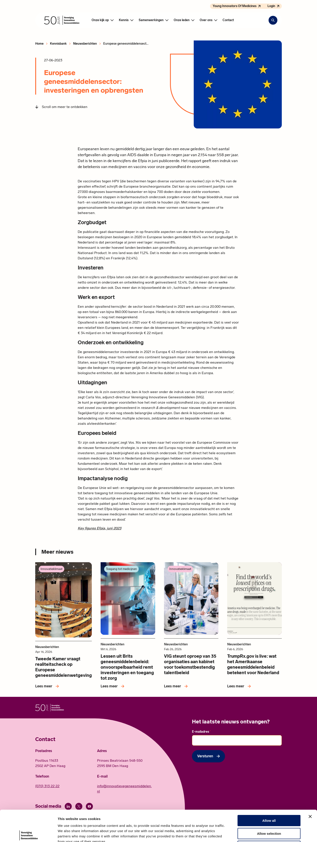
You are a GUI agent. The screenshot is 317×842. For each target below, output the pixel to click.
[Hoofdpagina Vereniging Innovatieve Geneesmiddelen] (61, 20)
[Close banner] (310, 784)
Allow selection (269, 801)
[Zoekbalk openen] (273, 20)
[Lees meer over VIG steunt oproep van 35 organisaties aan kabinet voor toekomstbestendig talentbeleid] (176, 686)
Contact (228, 20)
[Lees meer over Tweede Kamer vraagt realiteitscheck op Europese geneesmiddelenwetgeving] (48, 686)
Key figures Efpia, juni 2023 (99, 528)
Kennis (124, 20)
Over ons (206, 20)
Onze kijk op (100, 20)
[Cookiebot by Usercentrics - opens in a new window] (28, 833)
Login (271, 6)
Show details (231, 833)
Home (39, 44)
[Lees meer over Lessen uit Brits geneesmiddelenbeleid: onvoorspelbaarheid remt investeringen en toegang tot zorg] (113, 686)
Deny (269, 814)
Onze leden (182, 20)
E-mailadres (201, 732)
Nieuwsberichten (85, 44)
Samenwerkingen (151, 20)
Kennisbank (58, 44)
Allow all (269, 788)
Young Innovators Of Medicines (234, 6)
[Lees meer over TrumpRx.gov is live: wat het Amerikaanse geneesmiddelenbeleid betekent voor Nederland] (239, 686)
